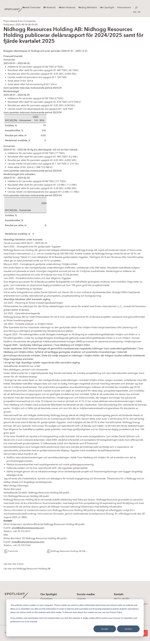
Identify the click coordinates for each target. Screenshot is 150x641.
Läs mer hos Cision (14, 564)
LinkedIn (81, 598)
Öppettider (46, 598)
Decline (128, 629)
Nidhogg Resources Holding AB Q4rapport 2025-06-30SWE (70, 551)
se (139, 12)
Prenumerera (124, 7)
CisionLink (13, 551)
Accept (104, 629)
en (134, 12)
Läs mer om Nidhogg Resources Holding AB (27, 568)
